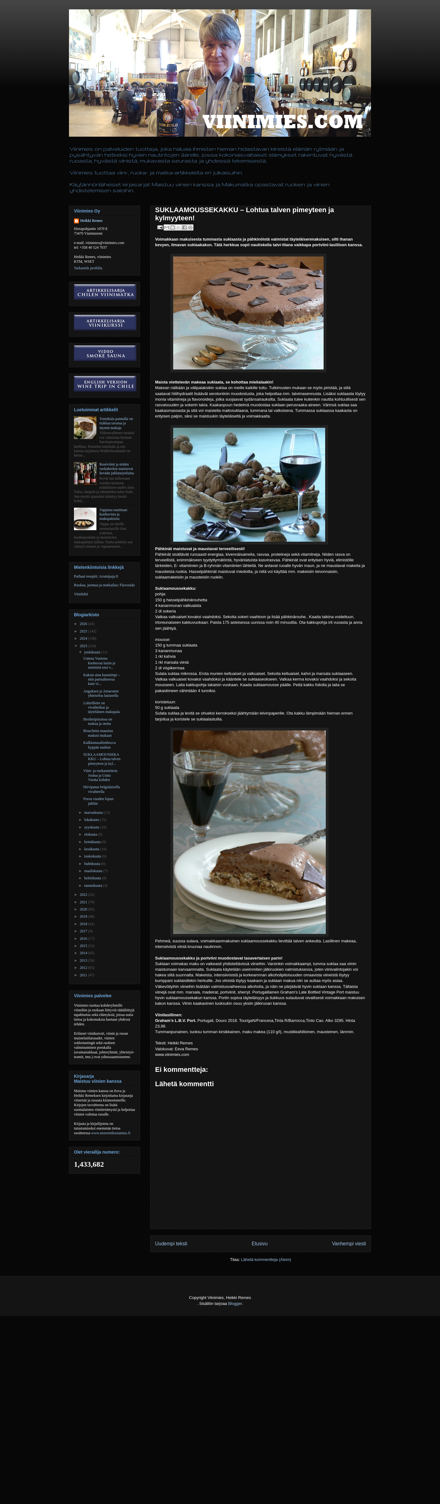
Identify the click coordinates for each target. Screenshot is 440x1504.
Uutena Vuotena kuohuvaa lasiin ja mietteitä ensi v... (99, 663)
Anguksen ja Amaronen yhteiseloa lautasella (101, 693)
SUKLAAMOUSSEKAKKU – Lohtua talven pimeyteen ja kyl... (101, 759)
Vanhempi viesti (349, 1243)
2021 (84, 902)
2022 (84, 894)
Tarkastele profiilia (88, 268)
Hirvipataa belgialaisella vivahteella (101, 789)
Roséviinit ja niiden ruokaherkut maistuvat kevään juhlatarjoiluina (117, 469)
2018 (84, 924)
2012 (84, 967)
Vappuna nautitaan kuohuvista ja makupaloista (113, 514)
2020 (84, 909)
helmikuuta (93, 878)
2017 (84, 931)
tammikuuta (93, 885)
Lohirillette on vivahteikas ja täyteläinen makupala (101, 707)
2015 (84, 946)
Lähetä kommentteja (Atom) (266, 1259)
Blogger (235, 1303)
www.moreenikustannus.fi (110, 1133)
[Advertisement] (113, 1489)
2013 (84, 960)
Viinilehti (81, 594)
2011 (84, 975)
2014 (84, 953)
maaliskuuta (93, 871)
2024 (84, 638)
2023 (84, 646)
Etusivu (260, 1243)
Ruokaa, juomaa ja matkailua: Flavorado (104, 585)
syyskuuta (92, 827)
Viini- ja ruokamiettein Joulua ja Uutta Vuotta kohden (100, 775)
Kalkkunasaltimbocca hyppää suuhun (99, 744)
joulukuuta (92, 652)
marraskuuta (94, 812)
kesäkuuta (92, 849)
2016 (84, 938)
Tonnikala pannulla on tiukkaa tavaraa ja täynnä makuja (116, 423)
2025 (84, 631)
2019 (84, 916)
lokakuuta (92, 820)
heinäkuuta (93, 842)
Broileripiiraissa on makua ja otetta (97, 721)
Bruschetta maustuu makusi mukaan (98, 733)
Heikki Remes (91, 220)
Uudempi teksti (171, 1243)
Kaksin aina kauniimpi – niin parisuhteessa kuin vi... (101, 679)
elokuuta (91, 834)
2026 (84, 624)
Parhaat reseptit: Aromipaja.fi (96, 576)
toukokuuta (93, 856)
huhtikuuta (92, 864)
